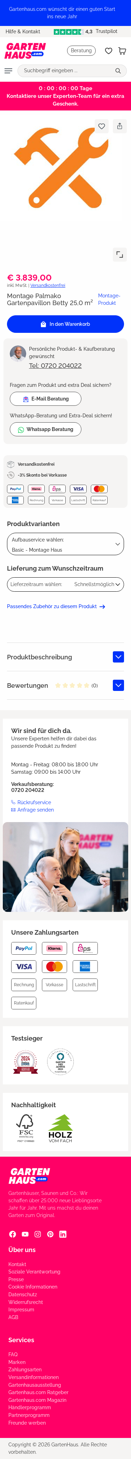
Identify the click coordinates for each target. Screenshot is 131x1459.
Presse (16, 1279)
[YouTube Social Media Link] (25, 1234)
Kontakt (17, 1264)
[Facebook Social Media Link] (12, 1234)
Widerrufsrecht (25, 1302)
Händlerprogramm (29, 1407)
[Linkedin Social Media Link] (63, 1234)
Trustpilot (85, 31)
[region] (65, 13)
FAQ (12, 1354)
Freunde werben (27, 1423)
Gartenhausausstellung (34, 1385)
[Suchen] (119, 71)
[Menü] (8, 71)
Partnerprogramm (29, 1415)
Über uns (22, 1249)
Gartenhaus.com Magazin (37, 1400)
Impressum (21, 1309)
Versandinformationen (33, 1377)
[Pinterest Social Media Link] (50, 1234)
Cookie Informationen (32, 1287)
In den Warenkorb (65, 324)
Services (21, 1340)
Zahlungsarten (25, 1369)
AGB (13, 1317)
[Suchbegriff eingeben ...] (64, 71)
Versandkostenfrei (47, 285)
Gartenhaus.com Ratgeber (38, 1392)
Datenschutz (22, 1294)
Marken (17, 1362)
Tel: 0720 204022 (55, 365)
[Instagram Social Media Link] (38, 1234)
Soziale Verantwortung (34, 1272)
